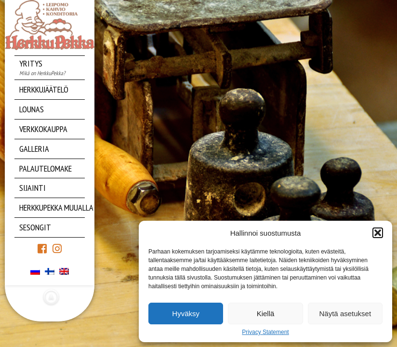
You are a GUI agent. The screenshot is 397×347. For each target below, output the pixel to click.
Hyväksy (185, 313)
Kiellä (266, 313)
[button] (378, 233)
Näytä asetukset (345, 313)
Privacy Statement (265, 332)
